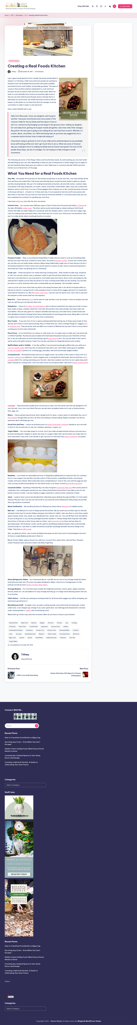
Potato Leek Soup (41, 293)
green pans (44, 626)
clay (85, 324)
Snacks (30, 637)
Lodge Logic (27, 208)
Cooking (74, 623)
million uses (26, 529)
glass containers (71, 437)
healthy (66, 626)
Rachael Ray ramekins (74, 483)
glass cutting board (80, 363)
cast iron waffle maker (16, 348)
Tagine (28, 610)
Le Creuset (80, 205)
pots (31, 299)
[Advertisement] (113, 54)
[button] (125, 6)
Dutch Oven (22, 626)
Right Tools (12, 637)
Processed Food (65, 634)
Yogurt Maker (13, 641)
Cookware (12, 626)
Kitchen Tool (40, 630)
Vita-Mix (72, 637)
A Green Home (14, 61)
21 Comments (39, 71)
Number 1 (41, 634)
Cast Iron (50, 623)
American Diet (13, 623)
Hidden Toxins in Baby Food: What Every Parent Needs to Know (24, 750)
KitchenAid (13, 418)
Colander (11, 406)
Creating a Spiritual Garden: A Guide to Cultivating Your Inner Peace (21, 763)
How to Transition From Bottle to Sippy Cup (22, 738)
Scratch (22, 637)
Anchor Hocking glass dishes (36, 585)
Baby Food (24, 623)
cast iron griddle (15, 350)
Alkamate (65, 506)
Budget (42, 623)
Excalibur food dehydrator (35, 306)
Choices (59, 623)
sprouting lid (57, 521)
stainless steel (15, 326)
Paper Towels (52, 634)
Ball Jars (33, 623)
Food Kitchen (34, 626)
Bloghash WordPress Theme (89, 1021)
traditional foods (51, 637)
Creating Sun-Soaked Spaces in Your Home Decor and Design (22, 756)
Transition (63, 637)
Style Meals (39, 637)
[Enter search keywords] (22, 725)
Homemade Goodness (16, 630)
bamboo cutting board (16, 357)
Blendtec (20, 201)
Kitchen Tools (52, 630)
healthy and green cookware (57, 424)
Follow (7, 981)
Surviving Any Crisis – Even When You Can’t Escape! (22, 743)
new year (19, 634)
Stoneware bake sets (64, 488)
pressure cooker (61, 261)
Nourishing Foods (30, 634)
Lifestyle (75, 630)
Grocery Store (55, 626)
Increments (29, 630)
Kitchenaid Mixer (64, 630)
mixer (10, 634)
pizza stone (52, 338)
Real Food (76, 634)
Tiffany (25, 654)
